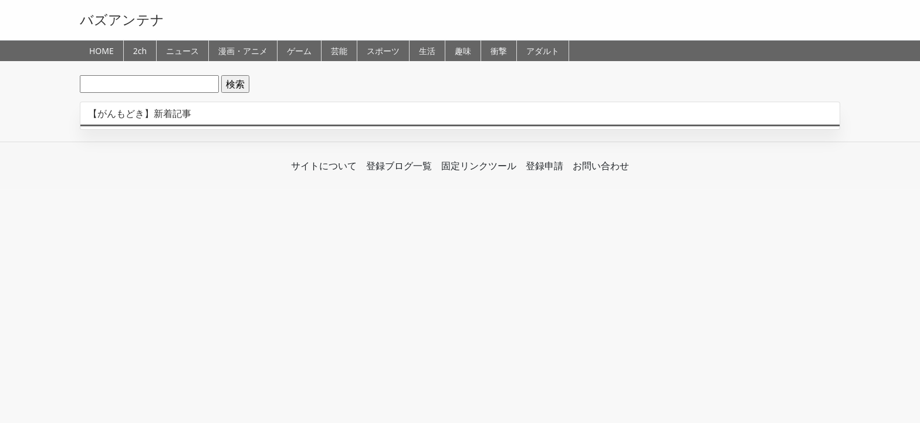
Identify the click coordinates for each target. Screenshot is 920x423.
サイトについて (324, 165)
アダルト (542, 50)
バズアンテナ (122, 19)
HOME (101, 50)
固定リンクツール (478, 165)
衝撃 (499, 50)
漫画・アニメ (243, 50)
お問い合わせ (601, 165)
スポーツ (383, 50)
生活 (427, 50)
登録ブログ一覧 (399, 165)
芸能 (339, 50)
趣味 (463, 50)
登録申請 (544, 165)
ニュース (182, 50)
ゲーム (299, 50)
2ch (140, 50)
